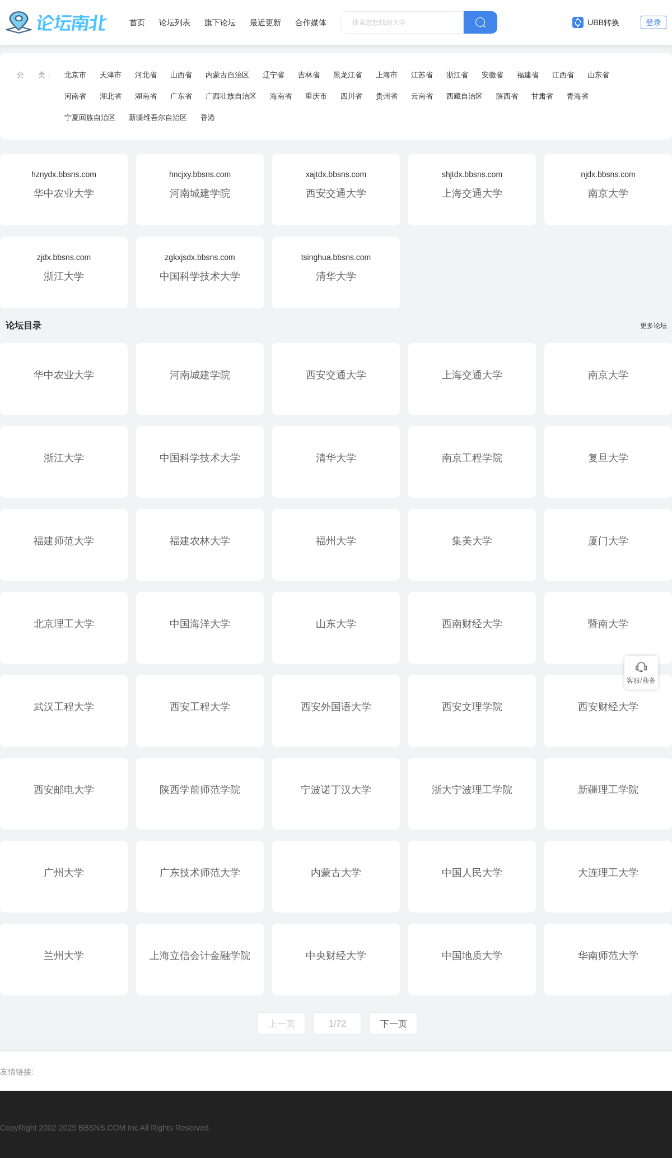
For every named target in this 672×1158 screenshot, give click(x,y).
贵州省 (387, 96)
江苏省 (422, 75)
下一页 (393, 1024)
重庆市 (316, 96)
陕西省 (507, 96)
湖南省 (146, 96)
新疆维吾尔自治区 (158, 117)
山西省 (181, 75)
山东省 (598, 75)
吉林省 (309, 75)
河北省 (146, 75)
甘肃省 (542, 96)
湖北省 (111, 96)
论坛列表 (174, 22)
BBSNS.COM (101, 1127)
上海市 (387, 75)
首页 (137, 22)
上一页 (281, 1024)
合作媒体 (310, 22)
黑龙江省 (347, 75)
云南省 (422, 96)
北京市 (75, 75)
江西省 (563, 75)
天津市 (111, 75)
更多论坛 (656, 326)
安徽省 (492, 75)
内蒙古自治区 (227, 75)
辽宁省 (273, 75)
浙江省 (457, 75)
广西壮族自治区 (231, 96)
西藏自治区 (464, 96)
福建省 (528, 75)
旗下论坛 (220, 22)
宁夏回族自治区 (89, 117)
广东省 (181, 96)
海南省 (281, 96)
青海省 (578, 96)
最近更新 (265, 22)
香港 (207, 117)
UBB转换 (595, 22)
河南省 (75, 96)
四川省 (351, 96)
